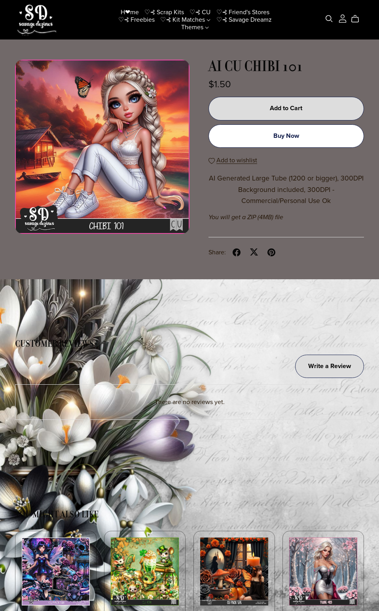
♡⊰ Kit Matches (185, 19)
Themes (195, 27)
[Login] (342, 18)
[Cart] (358, 19)
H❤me (130, 12)
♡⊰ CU (200, 12)
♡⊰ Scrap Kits (164, 12)
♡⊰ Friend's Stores (242, 12)
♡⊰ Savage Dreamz (244, 19)
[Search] (329, 19)
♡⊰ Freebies (136, 19)
